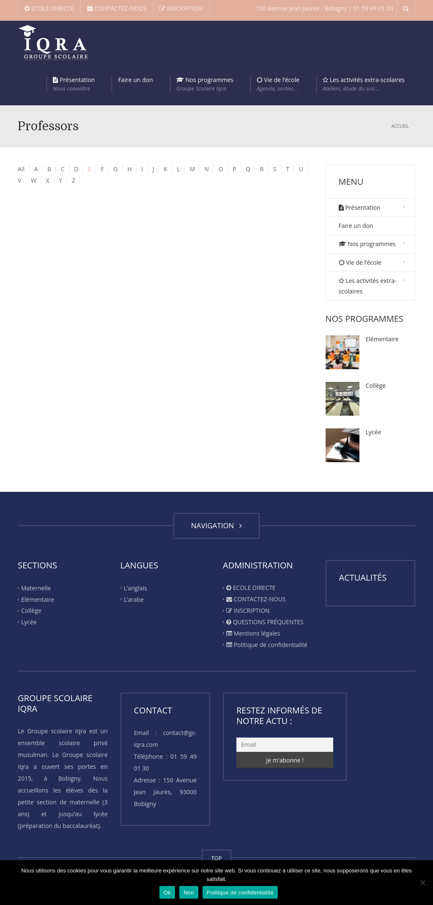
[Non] (422, 882)
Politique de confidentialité (266, 645)
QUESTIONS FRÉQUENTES (265, 622)
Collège (376, 385)
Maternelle (36, 588)
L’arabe (134, 599)
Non (189, 892)
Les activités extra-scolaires (364, 84)
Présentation (74, 84)
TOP (216, 858)
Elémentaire (382, 339)
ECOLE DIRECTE (49, 8)
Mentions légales (253, 633)
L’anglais (135, 588)
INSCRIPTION (181, 8)
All (21, 169)
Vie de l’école (278, 84)
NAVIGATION (216, 525)
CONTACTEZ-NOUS (117, 8)
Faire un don (135, 80)
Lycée (373, 432)
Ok (167, 892)
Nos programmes (204, 84)
